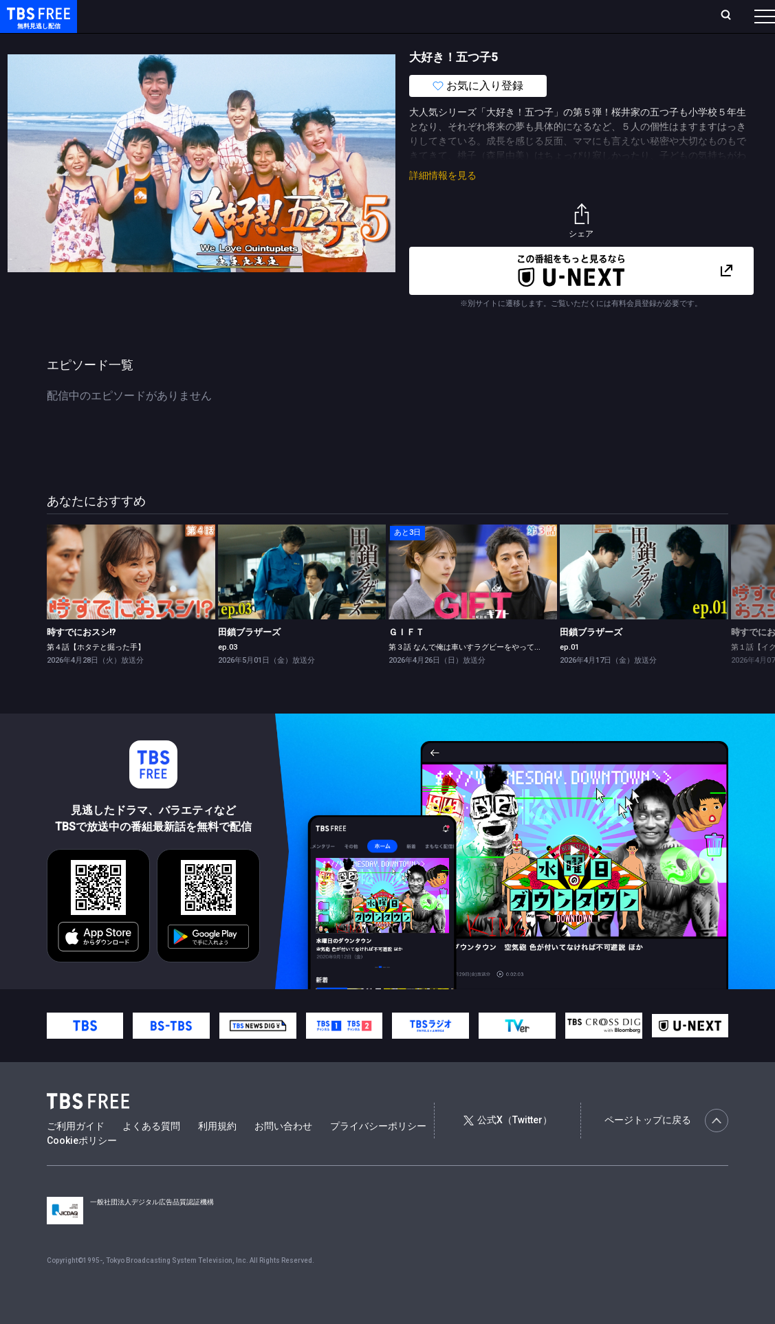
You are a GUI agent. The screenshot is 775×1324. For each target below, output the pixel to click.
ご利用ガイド (76, 1153)
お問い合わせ (283, 1153)
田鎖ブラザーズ (249, 659)
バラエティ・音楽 (343, 43)
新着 (149, 43)
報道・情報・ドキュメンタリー (454, 43)
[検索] (636, 16)
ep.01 (569, 674)
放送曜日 (205, 15)
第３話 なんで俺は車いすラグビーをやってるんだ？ (477, 674)
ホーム (159, 15)
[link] (131, 599)
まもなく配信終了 (211, 43)
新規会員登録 (582, 15)
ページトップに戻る (666, 1148)
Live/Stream (321, 8)
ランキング (260, 15)
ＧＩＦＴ (406, 659)
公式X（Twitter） (507, 1147)
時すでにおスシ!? (81, 659)
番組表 (736, 15)
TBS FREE (36, 24)
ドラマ (277, 43)
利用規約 (217, 1153)
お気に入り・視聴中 (407, 15)
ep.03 (227, 674)
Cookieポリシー (82, 1167)
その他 (545, 43)
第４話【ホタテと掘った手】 (96, 674)
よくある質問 (151, 1153)
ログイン (515, 15)
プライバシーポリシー (378, 1153)
